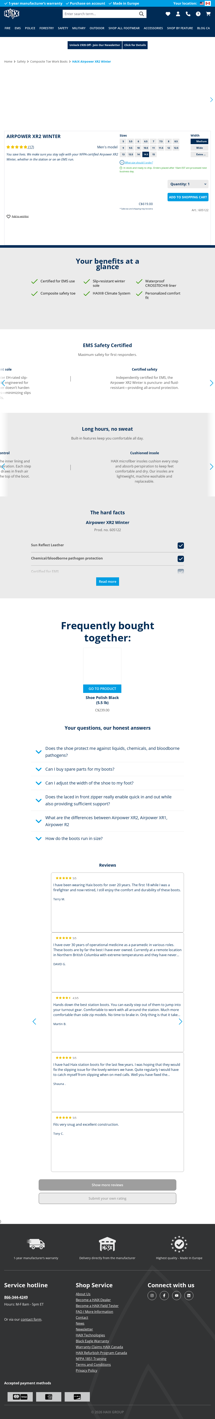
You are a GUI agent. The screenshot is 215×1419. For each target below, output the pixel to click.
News (80, 1323)
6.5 (145, 141)
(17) (20, 147)
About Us (83, 1294)
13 (123, 154)
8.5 (176, 141)
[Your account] (178, 14)
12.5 (176, 147)
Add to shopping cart (188, 197)
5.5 (130, 141)
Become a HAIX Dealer (93, 1300)
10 (138, 147)
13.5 (130, 154)
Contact (82, 1317)
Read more (107, 581)
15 (153, 154)
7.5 (161, 141)
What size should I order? (136, 162)
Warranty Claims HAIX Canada (99, 1347)
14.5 (146, 154)
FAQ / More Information (94, 1311)
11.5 (161, 147)
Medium (201, 141)
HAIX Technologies (90, 1335)
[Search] (142, 14)
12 (168, 147)
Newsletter (84, 1329)
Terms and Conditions (93, 1364)
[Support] (188, 14)
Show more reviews (107, 1185)
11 (153, 147)
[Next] (211, 99)
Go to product (102, 688)
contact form (31, 1319)
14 (138, 154)
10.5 (146, 147)
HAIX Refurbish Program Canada (101, 1353)
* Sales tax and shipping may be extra (136, 208)
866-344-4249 (16, 1297)
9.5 (130, 147)
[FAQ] (198, 14)
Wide (199, 148)
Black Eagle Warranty (92, 1341)
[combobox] (100, 14)
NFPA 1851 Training (91, 1358)
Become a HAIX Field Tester (97, 1305)
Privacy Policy (86, 1370)
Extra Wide (202, 154)
